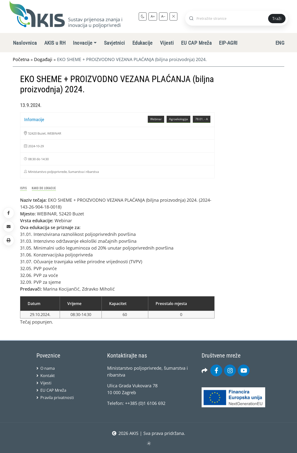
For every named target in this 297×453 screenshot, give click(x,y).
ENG (279, 43)
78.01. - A (201, 119)
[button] (8, 240)
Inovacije (82, 43)
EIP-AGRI (228, 43)
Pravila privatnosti (57, 397)
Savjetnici (114, 43)
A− (163, 16)
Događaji (43, 59)
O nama (47, 368)
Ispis (23, 188)
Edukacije (142, 43)
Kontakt (47, 375)
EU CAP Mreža (196, 43)
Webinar (156, 119)
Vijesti (167, 43)
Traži (276, 18)
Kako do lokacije (44, 188)
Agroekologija (178, 119)
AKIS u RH (55, 43)
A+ (153, 16)
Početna (21, 59)
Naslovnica (25, 43)
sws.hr (148, 443)
